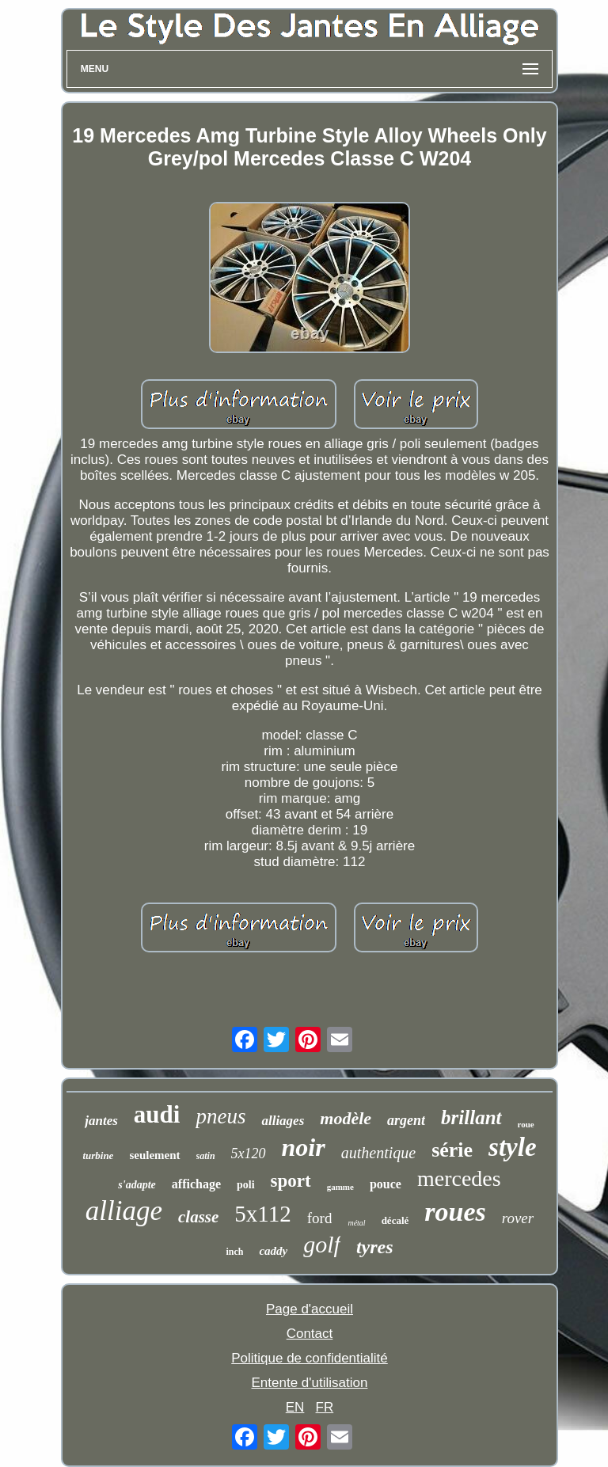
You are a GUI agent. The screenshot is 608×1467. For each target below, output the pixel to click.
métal (356, 1222)
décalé (395, 1220)
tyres (374, 1247)
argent (406, 1120)
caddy (273, 1251)
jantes (101, 1120)
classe (198, 1216)
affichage (196, 1184)
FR (325, 1407)
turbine (97, 1155)
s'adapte (136, 1185)
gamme (340, 1186)
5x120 (248, 1153)
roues (454, 1211)
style (512, 1147)
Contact (310, 1333)
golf (321, 1244)
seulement (154, 1155)
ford (319, 1218)
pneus (220, 1116)
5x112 (262, 1213)
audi (157, 1114)
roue (526, 1124)
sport (291, 1181)
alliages (282, 1120)
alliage (124, 1210)
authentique (378, 1152)
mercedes (459, 1178)
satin (205, 1155)
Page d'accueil (309, 1309)
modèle (345, 1118)
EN (295, 1407)
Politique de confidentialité (309, 1358)
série (452, 1149)
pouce (385, 1184)
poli (246, 1185)
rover (518, 1218)
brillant (471, 1117)
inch (234, 1251)
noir (303, 1147)
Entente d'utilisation (310, 1382)
